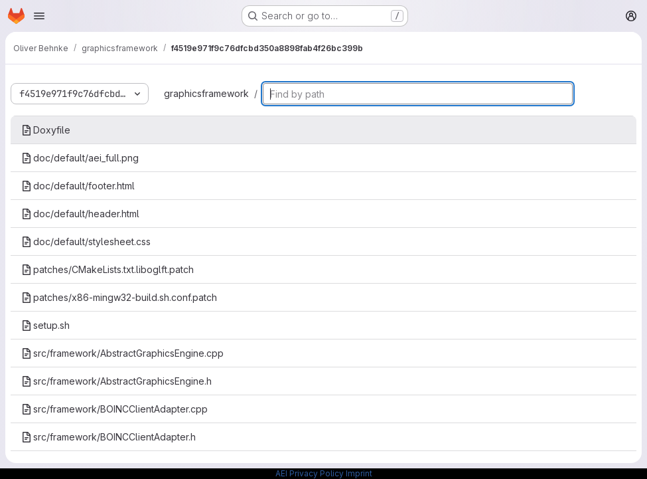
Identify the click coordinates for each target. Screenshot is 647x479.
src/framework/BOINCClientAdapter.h (108, 436)
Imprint (359, 473)
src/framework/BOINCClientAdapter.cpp (114, 409)
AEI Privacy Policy (309, 473)
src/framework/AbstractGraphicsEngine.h (116, 381)
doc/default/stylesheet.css (86, 241)
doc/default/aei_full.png (80, 157)
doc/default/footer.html (78, 185)
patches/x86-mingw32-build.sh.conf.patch (119, 297)
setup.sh (45, 325)
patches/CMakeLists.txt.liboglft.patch (107, 269)
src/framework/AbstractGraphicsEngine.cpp (122, 353)
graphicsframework (206, 93)
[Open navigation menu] (39, 16)
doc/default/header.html (80, 213)
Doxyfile (45, 130)
